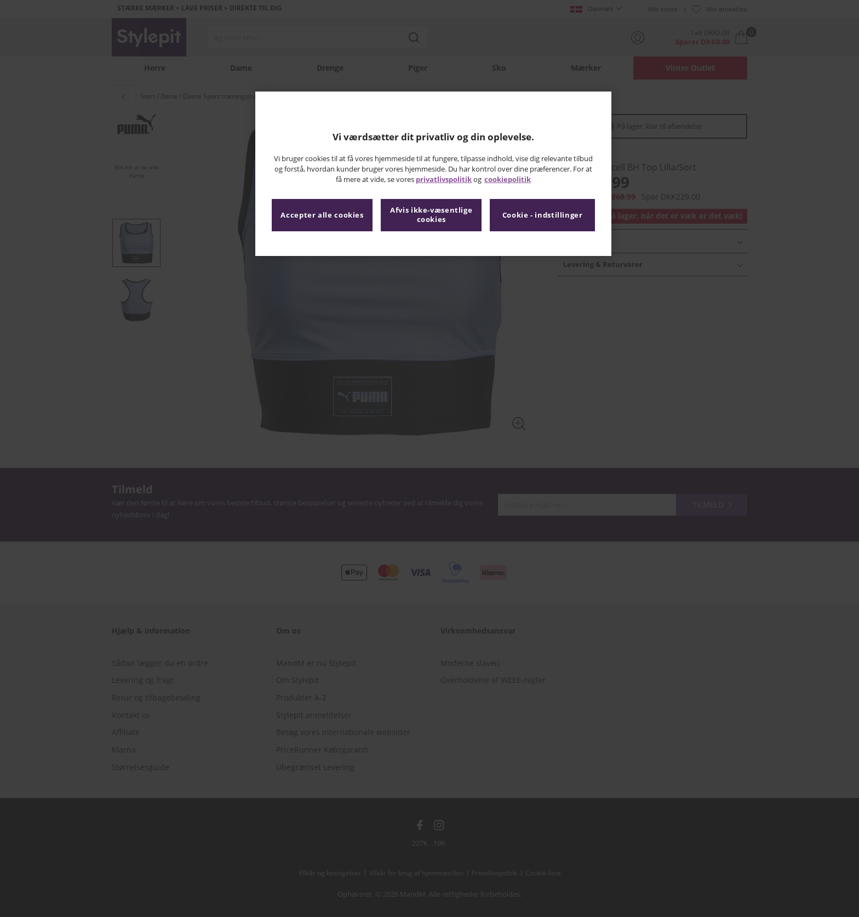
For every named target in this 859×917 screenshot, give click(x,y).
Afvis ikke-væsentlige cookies (431, 215)
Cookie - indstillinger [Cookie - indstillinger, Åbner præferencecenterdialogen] (542, 215)
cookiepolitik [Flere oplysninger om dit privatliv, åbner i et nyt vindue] (507, 179)
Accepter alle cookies (321, 215)
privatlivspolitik (444, 179)
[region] (433, 174)
